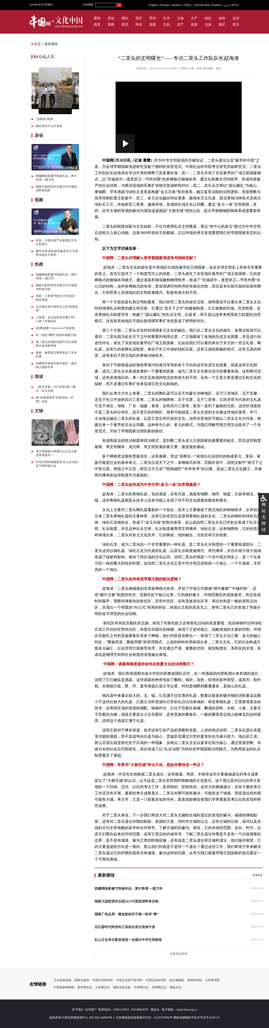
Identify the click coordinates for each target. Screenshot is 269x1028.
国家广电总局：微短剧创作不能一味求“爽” (126, 914)
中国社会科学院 (156, 980)
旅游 (222, 18)
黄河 (235, 24)
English (153, 5)
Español (216, 5)
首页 (37, 44)
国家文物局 (81, 980)
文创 (166, 24)
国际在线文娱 (122, 987)
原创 (111, 18)
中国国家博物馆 (64, 987)
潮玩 (124, 18)
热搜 (39, 264)
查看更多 (258, 875)
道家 (152, 24)
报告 (208, 18)
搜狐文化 (175, 987)
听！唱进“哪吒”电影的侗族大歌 (56, 335)
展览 (124, 24)
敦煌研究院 (194, 980)
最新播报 (51, 44)
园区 (222, 24)
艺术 (166, 18)
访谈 (208, 24)
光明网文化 (159, 987)
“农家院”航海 (44, 119)
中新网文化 (141, 987)
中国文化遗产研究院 (129, 980)
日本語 (187, 5)
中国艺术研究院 (102, 980)
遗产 (180, 24)
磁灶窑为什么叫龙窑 (49, 126)
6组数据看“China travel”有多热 (55, 328)
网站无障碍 (264, 517)
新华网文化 (84, 987)
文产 (194, 18)
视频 (39, 199)
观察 (111, 24)
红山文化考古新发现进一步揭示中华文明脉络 (128, 940)
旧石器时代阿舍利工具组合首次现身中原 (125, 927)
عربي (226, 5)
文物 (180, 18)
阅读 (138, 24)
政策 (194, 24)
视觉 (97, 24)
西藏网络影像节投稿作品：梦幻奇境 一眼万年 (129, 888)
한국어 (235, 5)
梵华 (152, 18)
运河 (235, 18)
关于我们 (78, 1009)
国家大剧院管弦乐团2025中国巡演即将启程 (126, 901)
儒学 (138, 18)
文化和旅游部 (62, 980)
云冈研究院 (212, 980)
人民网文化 (102, 987)
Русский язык (202, 5)
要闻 (97, 18)
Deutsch (176, 5)
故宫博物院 (176, 980)
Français (164, 5)
